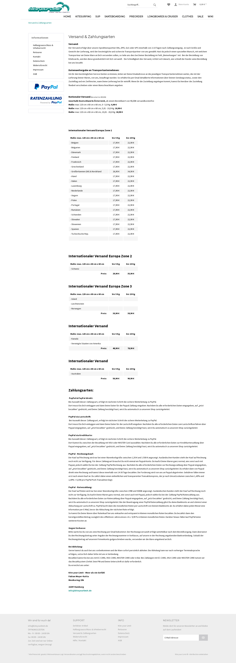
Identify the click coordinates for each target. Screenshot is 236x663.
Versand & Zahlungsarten (84, 633)
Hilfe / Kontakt (79, 640)
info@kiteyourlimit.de (80, 590)
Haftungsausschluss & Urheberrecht (43, 46)
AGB (35, 74)
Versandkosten (70, 654)
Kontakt (36, 56)
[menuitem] (142, 5)
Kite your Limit (124, 625)
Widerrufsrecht (40, 65)
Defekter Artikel (80, 625)
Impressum (38, 69)
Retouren (37, 52)
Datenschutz (39, 61)
